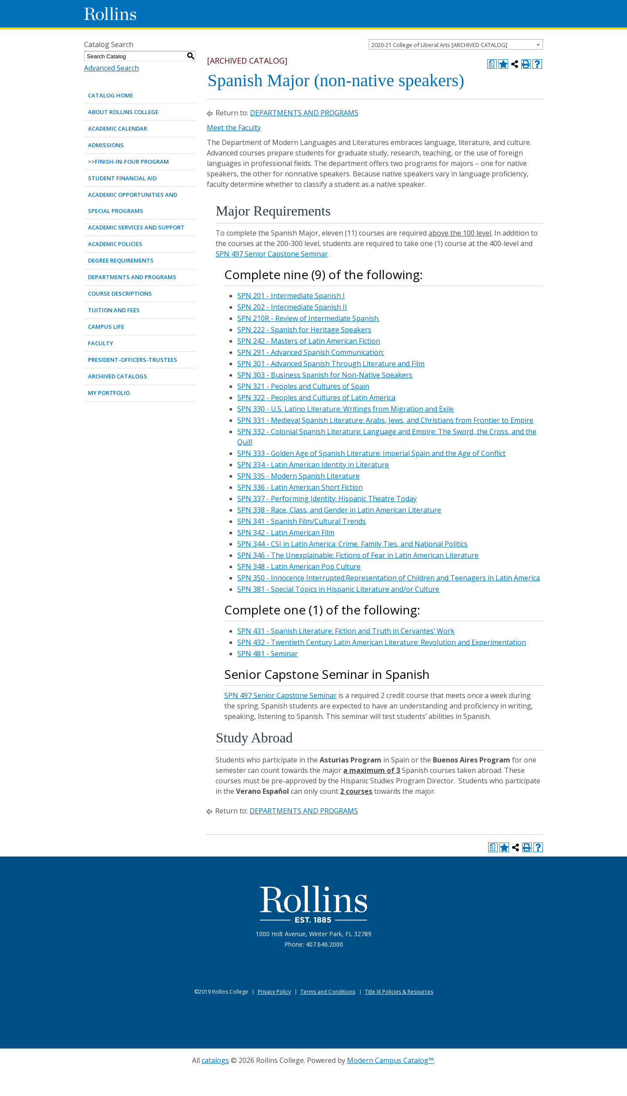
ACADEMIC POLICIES (115, 244)
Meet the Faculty (234, 127)
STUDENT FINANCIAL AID (122, 178)
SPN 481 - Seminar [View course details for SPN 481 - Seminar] (267, 653)
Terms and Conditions (327, 991)
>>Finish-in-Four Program (128, 161)
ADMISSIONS (106, 145)
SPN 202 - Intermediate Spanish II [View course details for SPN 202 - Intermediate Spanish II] (292, 307)
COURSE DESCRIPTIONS (120, 293)
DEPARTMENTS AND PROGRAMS (132, 277)
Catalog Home (110, 95)
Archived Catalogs (117, 376)
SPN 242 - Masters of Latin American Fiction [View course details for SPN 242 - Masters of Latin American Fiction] (308, 341)
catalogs (215, 1060)
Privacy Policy (274, 991)
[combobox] (456, 44)
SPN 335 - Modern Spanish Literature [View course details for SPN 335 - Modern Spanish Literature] (298, 476)
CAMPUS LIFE (106, 326)
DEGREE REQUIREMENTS (121, 260)
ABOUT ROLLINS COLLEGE (123, 112)
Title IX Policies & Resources (399, 991)
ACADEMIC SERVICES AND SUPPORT (136, 227)
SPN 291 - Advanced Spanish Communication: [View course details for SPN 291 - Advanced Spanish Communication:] (310, 352)
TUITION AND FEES (114, 310)
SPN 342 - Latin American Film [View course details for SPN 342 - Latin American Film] (285, 532)
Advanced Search (111, 68)
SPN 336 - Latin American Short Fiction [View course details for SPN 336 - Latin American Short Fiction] (300, 487)
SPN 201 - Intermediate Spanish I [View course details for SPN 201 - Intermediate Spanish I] (291, 295)
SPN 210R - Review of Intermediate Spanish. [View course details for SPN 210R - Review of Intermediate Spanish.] (308, 318)
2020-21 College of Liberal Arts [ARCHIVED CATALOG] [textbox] (439, 45)
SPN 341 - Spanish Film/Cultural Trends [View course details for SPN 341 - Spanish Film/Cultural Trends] (301, 521)
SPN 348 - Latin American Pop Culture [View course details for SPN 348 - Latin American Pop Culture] (299, 566)
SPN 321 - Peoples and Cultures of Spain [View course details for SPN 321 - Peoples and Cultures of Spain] (303, 386)
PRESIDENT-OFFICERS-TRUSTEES (132, 360)
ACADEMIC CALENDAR (117, 128)
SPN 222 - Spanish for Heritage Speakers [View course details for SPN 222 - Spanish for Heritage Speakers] (304, 329)
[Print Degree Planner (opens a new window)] (492, 64)
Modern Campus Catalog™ (390, 1060)
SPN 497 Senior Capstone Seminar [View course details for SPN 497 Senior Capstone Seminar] (272, 254)
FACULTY (100, 343)
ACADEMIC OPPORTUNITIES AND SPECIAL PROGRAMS (132, 203)
